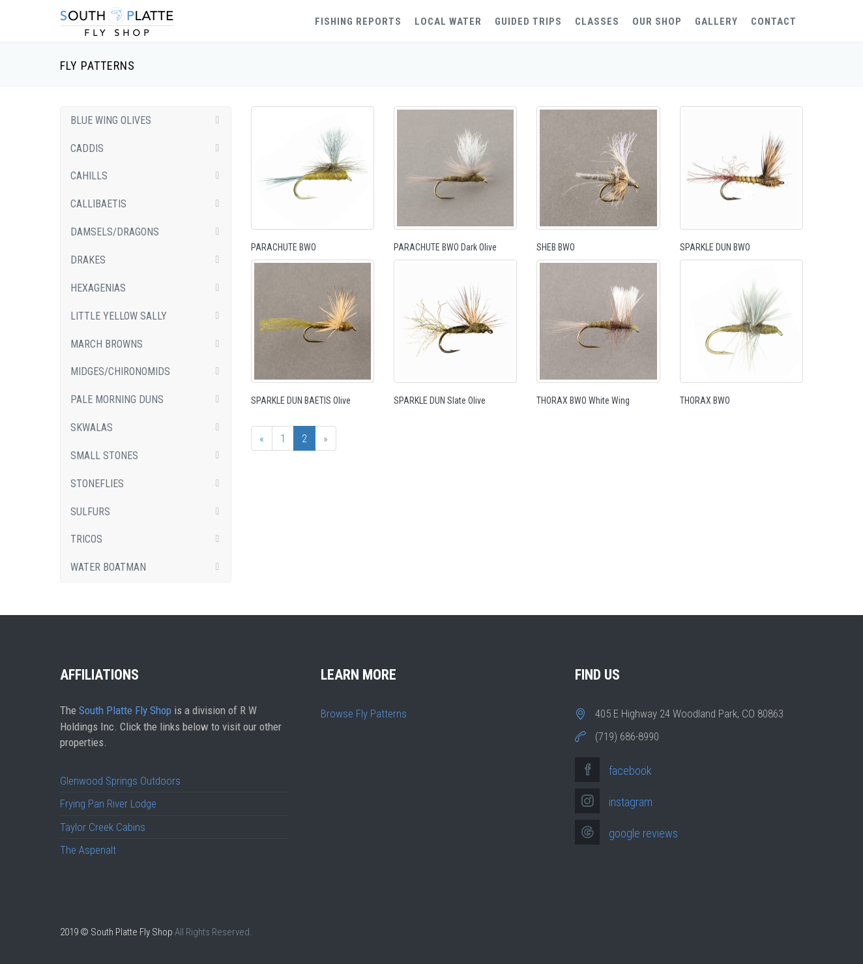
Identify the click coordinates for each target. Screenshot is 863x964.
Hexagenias (148, 287)
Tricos (148, 539)
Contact (774, 21)
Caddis (148, 148)
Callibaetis (148, 203)
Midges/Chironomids (148, 371)
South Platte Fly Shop (125, 710)
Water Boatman (148, 567)
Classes (597, 21)
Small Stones (148, 455)
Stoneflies (148, 483)
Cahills (148, 175)
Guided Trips (528, 21)
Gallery (716, 21)
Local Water (448, 21)
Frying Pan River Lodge (108, 803)
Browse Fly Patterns (364, 713)
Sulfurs (148, 511)
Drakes (148, 259)
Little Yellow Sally (148, 316)
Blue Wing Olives (148, 120)
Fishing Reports (358, 21)
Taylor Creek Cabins (102, 827)
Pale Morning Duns (148, 399)
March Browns (148, 344)
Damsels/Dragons (148, 231)
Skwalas (148, 427)
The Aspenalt (88, 849)
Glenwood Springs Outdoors (120, 780)
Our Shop (657, 21)
